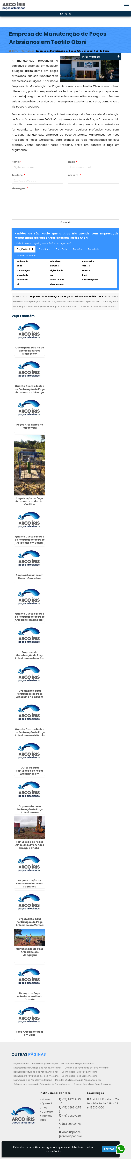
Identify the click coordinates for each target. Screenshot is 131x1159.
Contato (47, 1112)
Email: (72, 162)
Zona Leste (93, 249)
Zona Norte (44, 249)
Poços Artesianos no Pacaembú (29, 426)
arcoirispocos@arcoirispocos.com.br (70, 1136)
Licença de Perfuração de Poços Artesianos (36, 1071)
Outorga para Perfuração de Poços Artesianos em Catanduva (29, 772)
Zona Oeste (61, 249)
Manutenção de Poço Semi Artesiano (32, 1080)
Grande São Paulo (26, 255)
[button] (126, 5)
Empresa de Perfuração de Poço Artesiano (86, 1067)
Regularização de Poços (45, 1063)
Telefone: (18, 175)
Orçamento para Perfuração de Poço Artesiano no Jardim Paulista (29, 695)
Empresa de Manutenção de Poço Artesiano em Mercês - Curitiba (30, 656)
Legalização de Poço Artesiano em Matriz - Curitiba (29, 501)
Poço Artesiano (21, 1063)
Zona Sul (77, 249)
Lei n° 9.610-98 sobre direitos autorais (98, 306)
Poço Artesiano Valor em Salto (29, 1033)
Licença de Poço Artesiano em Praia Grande (29, 996)
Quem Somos (46, 1105)
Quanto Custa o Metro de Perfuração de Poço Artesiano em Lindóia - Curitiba (30, 618)
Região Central (25, 249)
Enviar (66, 222)
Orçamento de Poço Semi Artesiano (92, 1084)
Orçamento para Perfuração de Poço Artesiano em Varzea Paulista (29, 923)
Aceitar (109, 1149)
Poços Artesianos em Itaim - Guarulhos (29, 576)
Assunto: (74, 175)
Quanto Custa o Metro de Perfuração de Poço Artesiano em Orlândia (30, 732)
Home (46, 1099)
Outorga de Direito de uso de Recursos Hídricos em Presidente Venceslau (29, 352)
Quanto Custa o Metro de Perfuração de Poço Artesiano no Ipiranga (30, 389)
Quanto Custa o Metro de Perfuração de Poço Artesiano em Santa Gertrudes (30, 541)
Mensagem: (20, 188)
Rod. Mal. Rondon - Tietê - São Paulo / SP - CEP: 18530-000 (103, 1103)
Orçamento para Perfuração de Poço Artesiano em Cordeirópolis (30, 810)
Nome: (16, 162)
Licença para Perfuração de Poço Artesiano (36, 1075)
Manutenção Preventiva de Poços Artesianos (78, 1080)
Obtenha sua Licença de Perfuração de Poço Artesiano (41, 1084)
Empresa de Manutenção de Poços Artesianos (37, 1067)
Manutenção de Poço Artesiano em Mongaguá (29, 952)
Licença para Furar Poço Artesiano (79, 1071)
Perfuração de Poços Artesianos (77, 1063)
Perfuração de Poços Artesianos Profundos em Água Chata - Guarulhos (29, 846)
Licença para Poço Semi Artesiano (79, 1075)
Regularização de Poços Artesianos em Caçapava (29, 883)
